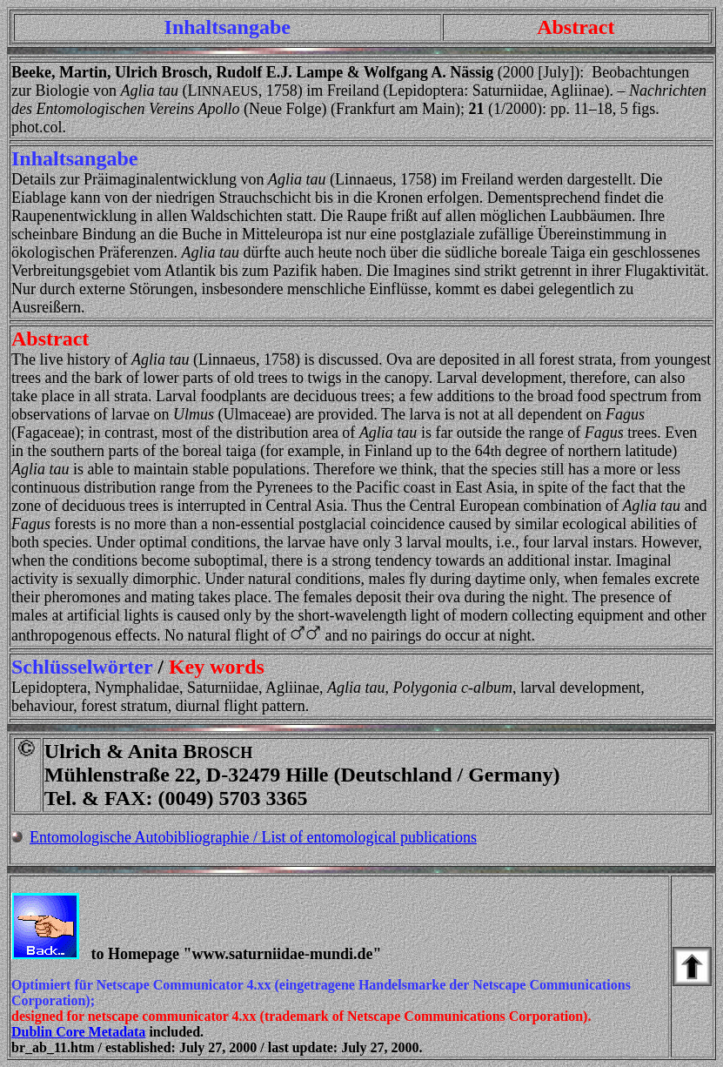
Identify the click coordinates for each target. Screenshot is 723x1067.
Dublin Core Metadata (78, 1031)
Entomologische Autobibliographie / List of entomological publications (253, 837)
